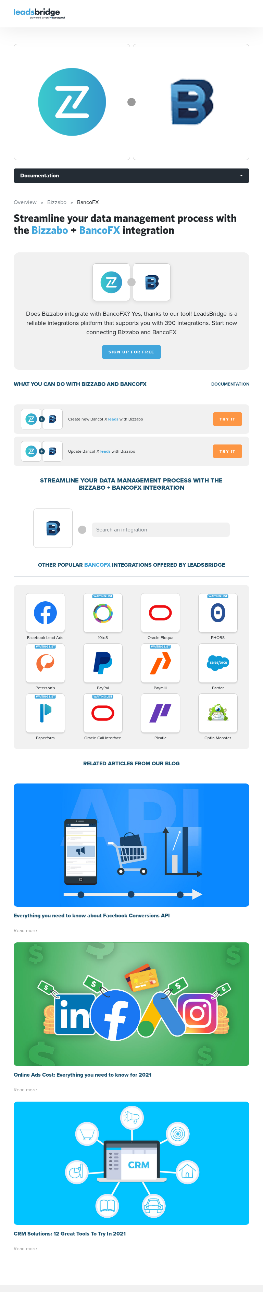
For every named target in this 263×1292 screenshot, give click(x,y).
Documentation (39, 175)
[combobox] (160, 530)
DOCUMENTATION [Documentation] (230, 384)
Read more (25, 930)
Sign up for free (131, 352)
